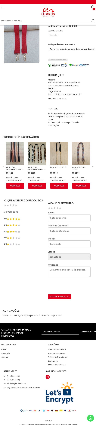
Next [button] (92, 166)
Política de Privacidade (57, 357)
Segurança (53, 361)
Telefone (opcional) (58, 226)
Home (3, 349)
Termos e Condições (56, 365)
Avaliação (53, 265)
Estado (51, 252)
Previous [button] (3, 166)
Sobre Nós (5, 353)
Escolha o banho (55, 31)
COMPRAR (15, 186)
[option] (22, 39)
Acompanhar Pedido (57, 349)
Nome (51, 213)
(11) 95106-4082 (13, 376)
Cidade (52, 239)
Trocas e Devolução (56, 353)
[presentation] (69, 286)
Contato (4, 357)
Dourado (53, 35)
